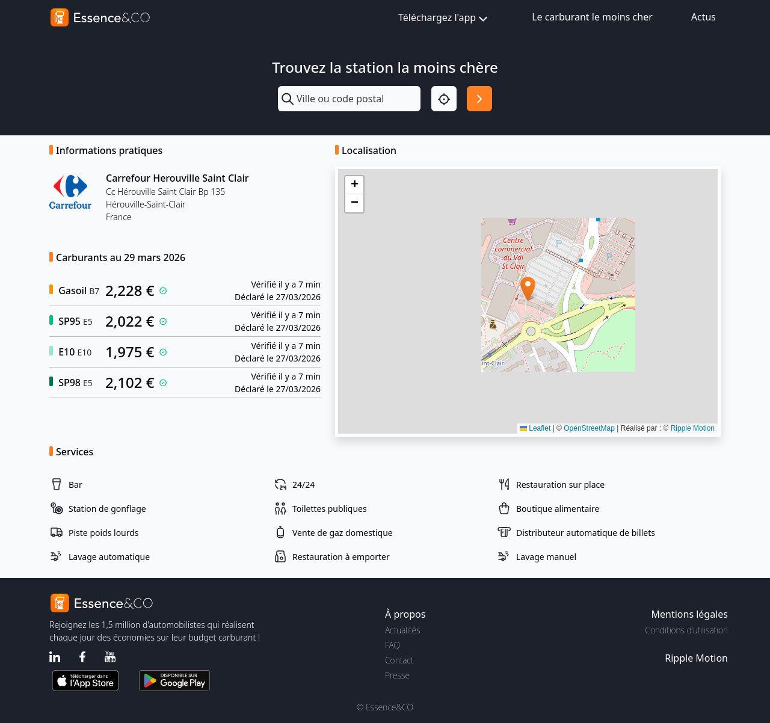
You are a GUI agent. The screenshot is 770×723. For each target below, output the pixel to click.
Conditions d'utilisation (686, 630)
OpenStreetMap (589, 428)
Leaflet (535, 428)
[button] (527, 289)
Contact (399, 660)
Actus (703, 16)
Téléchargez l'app (444, 18)
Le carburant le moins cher (592, 16)
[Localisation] (444, 98)
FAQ (392, 645)
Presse (397, 675)
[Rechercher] (479, 98)
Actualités (402, 630)
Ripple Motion (693, 428)
